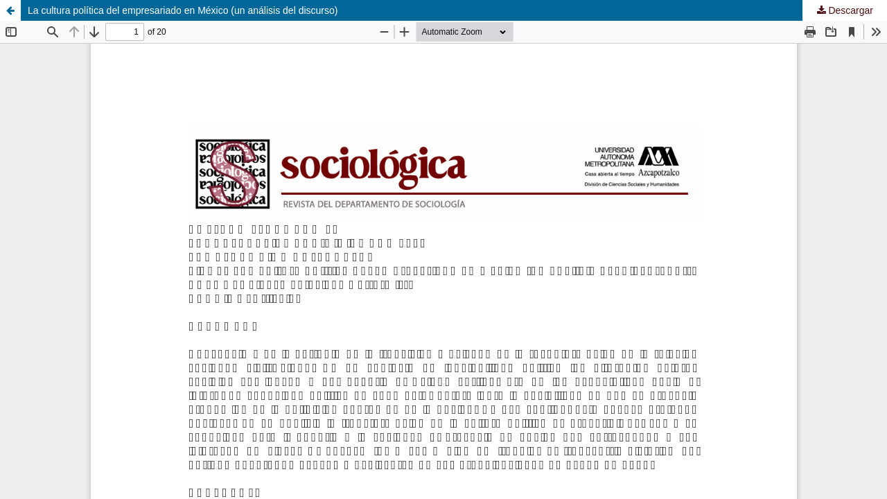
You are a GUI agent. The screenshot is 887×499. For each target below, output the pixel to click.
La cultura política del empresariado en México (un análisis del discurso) (182, 10)
